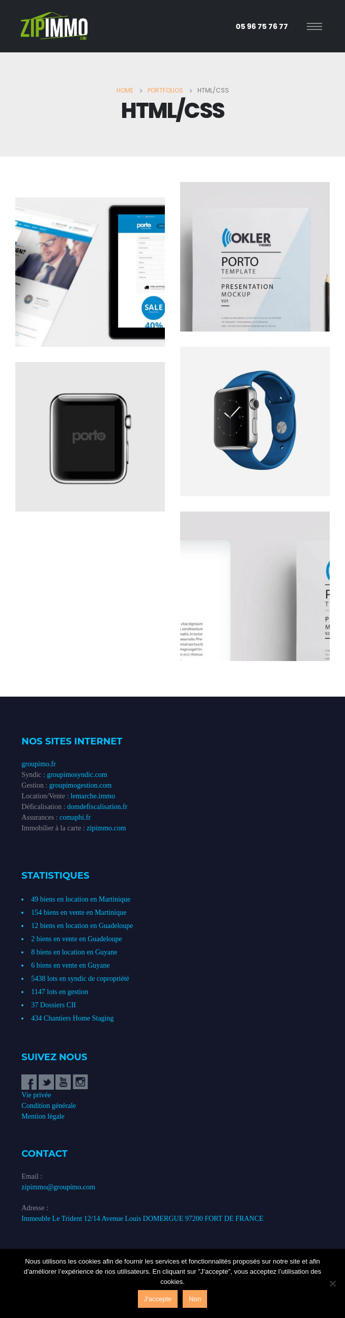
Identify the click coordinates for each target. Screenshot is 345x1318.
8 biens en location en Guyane (74, 952)
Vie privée (36, 1095)
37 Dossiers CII (53, 1005)
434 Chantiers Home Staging (72, 1018)
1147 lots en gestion (59, 992)
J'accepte (158, 1299)
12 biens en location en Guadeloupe (82, 926)
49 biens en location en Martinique (80, 899)
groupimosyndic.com (77, 774)
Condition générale (48, 1106)
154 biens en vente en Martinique (78, 912)
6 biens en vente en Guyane (70, 965)
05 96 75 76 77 (262, 26)
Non (195, 1299)
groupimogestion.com (80, 785)
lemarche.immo (93, 796)
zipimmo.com (106, 828)
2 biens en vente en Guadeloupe (76, 939)
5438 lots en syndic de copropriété (80, 978)
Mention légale (42, 1116)
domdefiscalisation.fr (97, 807)
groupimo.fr (38, 764)
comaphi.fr (75, 817)
